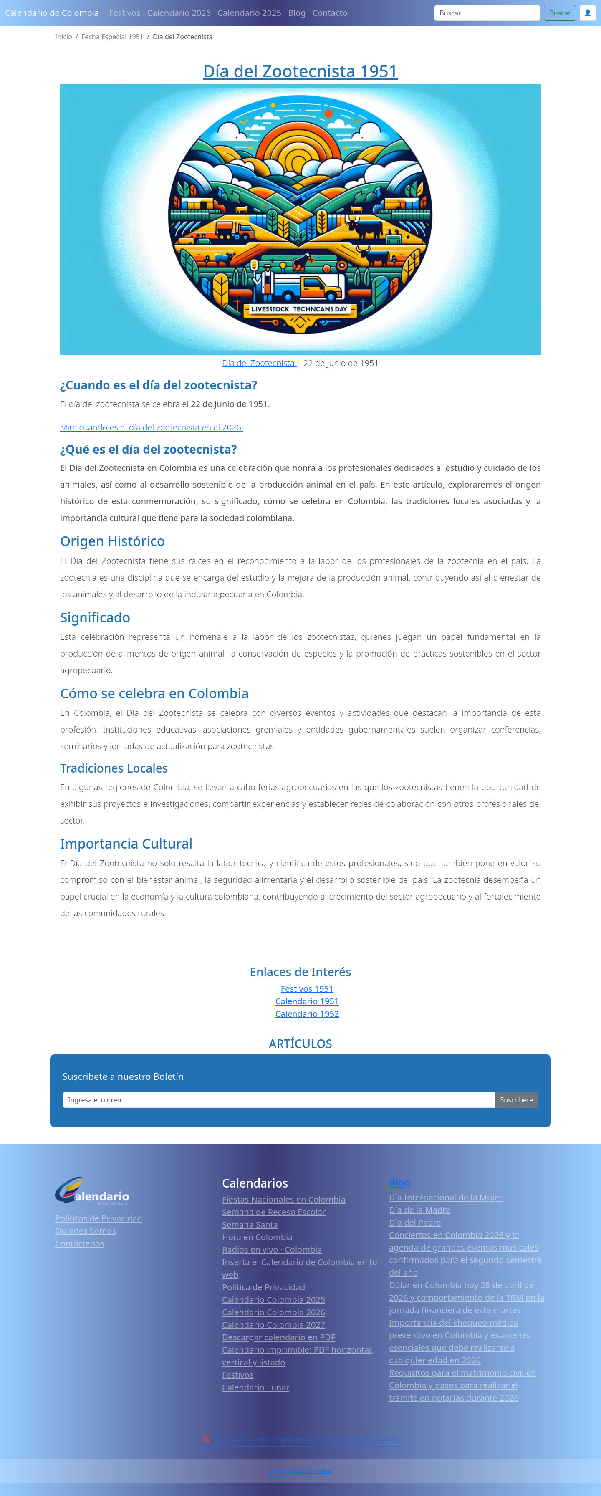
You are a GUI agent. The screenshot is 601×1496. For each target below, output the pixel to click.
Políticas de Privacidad (98, 1218)
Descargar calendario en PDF (278, 1337)
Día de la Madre (419, 1210)
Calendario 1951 (307, 1001)
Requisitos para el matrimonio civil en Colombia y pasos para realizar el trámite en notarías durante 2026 (462, 1385)
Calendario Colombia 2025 (273, 1299)
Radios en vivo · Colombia (272, 1249)
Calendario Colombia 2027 (273, 1324)
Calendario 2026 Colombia (300, 1471)
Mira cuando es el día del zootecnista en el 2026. (151, 427)
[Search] (487, 13)
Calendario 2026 (179, 12)
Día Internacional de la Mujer (446, 1197)
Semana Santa (250, 1224)
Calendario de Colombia (52, 12)
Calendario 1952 (307, 1013)
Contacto (329, 12)
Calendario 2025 (249, 12)
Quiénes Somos (85, 1230)
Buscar (560, 13)
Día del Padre (415, 1222)
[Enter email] (279, 1100)
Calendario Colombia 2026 (273, 1312)
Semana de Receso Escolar (274, 1212)
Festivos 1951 (307, 988)
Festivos (124, 12)
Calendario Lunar (256, 1387)
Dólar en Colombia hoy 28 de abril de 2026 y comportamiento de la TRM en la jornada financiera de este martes (466, 1297)
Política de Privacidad (263, 1287)
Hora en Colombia (257, 1237)
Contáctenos (79, 1243)
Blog (297, 12)
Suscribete (516, 1099)
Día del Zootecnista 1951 (300, 70)
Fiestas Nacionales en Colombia (284, 1199)
